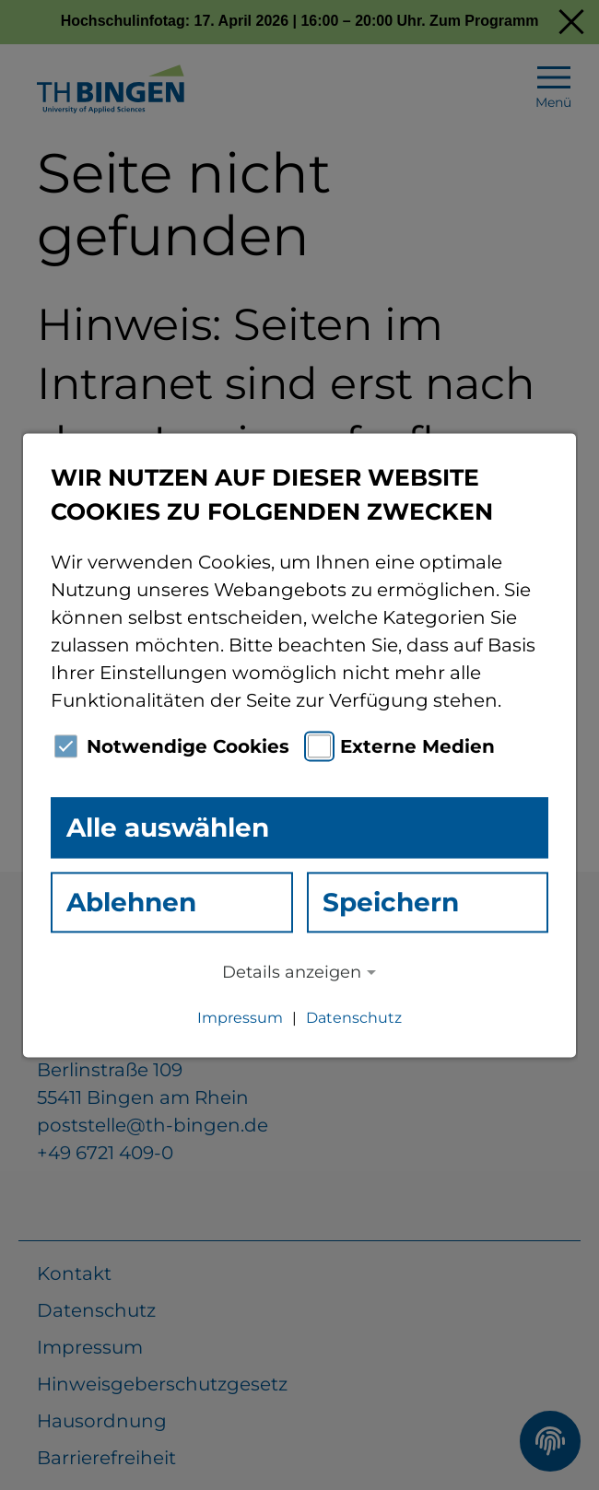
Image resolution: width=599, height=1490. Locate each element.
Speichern (391, 902)
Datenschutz (354, 1018)
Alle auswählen (167, 827)
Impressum (240, 1018)
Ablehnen (131, 902)
